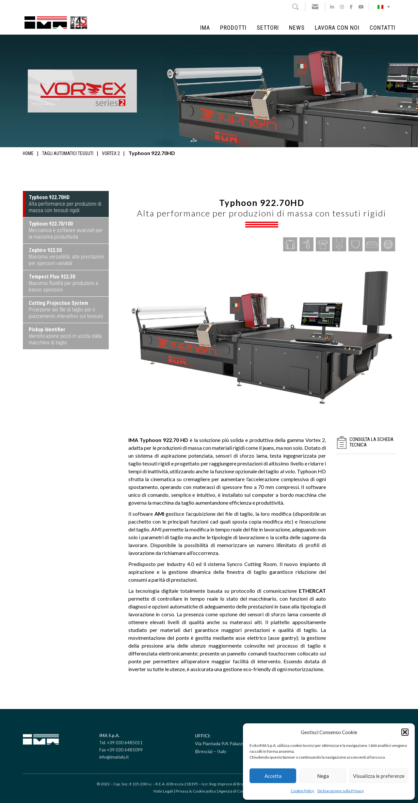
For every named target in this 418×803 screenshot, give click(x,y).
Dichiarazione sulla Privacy (340, 790)
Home (28, 153)
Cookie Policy (302, 790)
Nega (323, 776)
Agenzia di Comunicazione (241, 791)
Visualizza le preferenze (379, 776)
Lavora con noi (337, 27)
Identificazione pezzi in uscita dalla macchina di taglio (65, 336)
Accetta (273, 776)
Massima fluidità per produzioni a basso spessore (63, 283)
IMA (205, 27)
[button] (405, 732)
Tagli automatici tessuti (67, 153)
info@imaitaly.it (114, 757)
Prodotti (233, 27)
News (297, 27)
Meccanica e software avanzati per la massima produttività (66, 230)
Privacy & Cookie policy (196, 791)
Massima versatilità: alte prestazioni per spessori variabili (66, 256)
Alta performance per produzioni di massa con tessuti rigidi (65, 203)
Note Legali (163, 791)
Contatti (382, 27)
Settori (268, 27)
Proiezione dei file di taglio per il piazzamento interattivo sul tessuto (66, 309)
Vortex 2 (111, 153)
